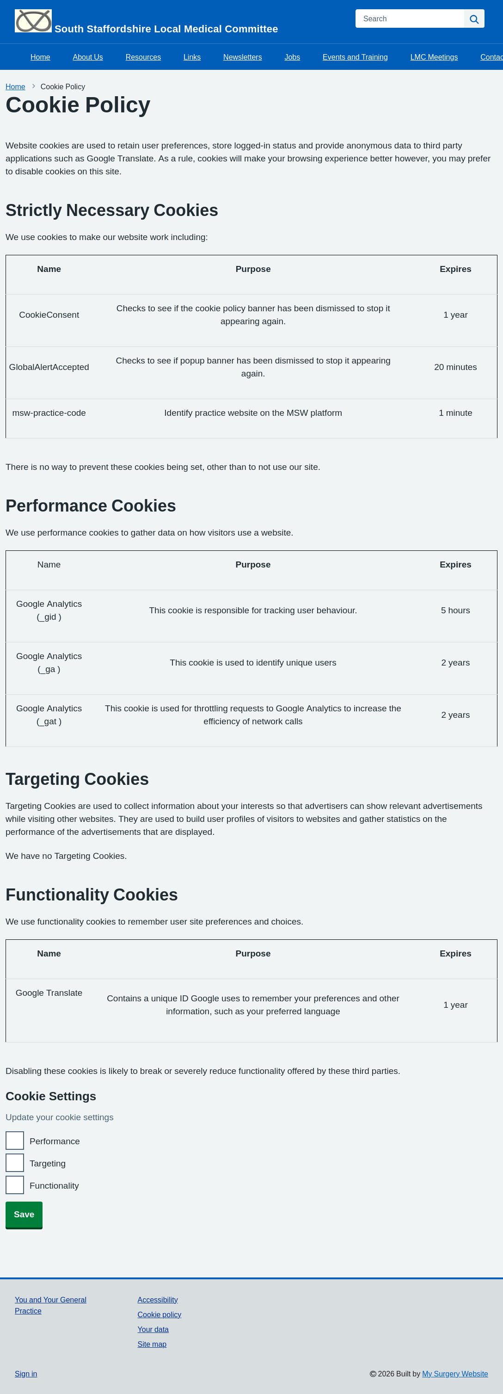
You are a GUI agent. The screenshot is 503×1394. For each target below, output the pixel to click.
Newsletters (242, 57)
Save (24, 1214)
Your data (153, 1329)
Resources (143, 57)
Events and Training (355, 57)
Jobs (292, 57)
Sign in (26, 1373)
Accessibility (158, 1299)
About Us (88, 57)
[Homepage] (179, 21)
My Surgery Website (455, 1373)
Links (192, 57)
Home (40, 57)
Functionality (54, 1185)
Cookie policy (160, 1314)
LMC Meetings (434, 57)
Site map (152, 1344)
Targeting (48, 1163)
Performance (55, 1141)
